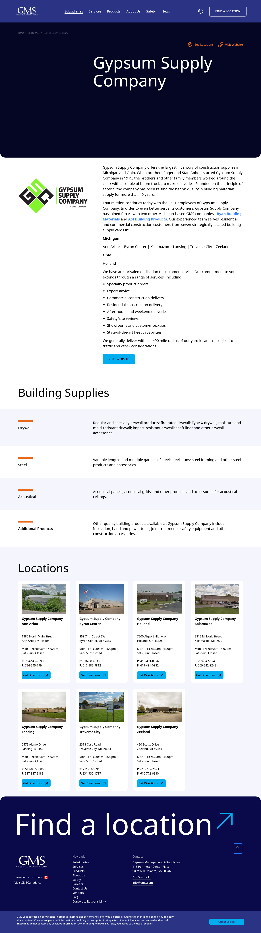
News (165, 11)
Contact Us (79, 888)
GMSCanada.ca (31, 883)
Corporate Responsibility (89, 901)
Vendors (78, 893)
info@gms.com (142, 883)
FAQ (75, 897)
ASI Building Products (147, 219)
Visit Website (230, 45)
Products (78, 871)
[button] (201, 11)
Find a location (125, 823)
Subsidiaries (74, 11)
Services (78, 867)
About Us (78, 875)
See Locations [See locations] (200, 45)
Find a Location (228, 11)
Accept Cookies (226, 921)
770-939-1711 (141, 877)
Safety (151, 11)
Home (21, 32)
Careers (77, 884)
